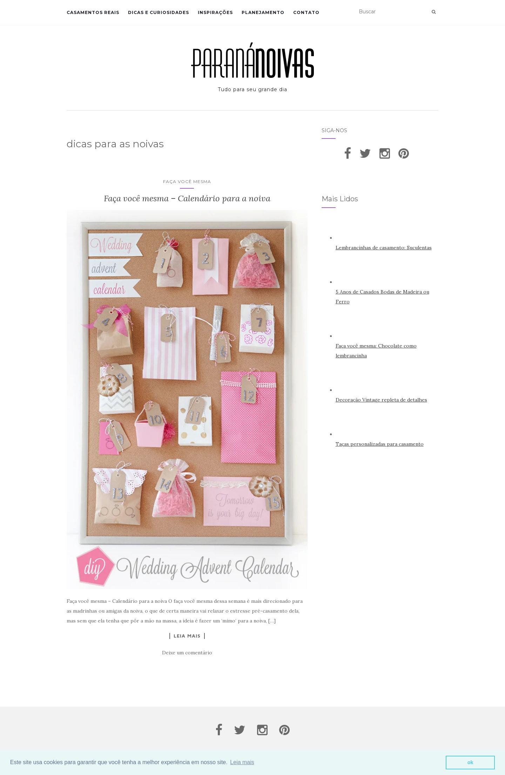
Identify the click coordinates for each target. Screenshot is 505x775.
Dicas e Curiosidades (158, 12)
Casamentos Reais (93, 12)
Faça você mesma (187, 181)
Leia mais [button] (242, 762)
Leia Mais (187, 636)
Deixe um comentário (187, 652)
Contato (306, 12)
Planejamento (263, 12)
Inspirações (215, 12)
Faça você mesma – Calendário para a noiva (187, 198)
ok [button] (470, 762)
